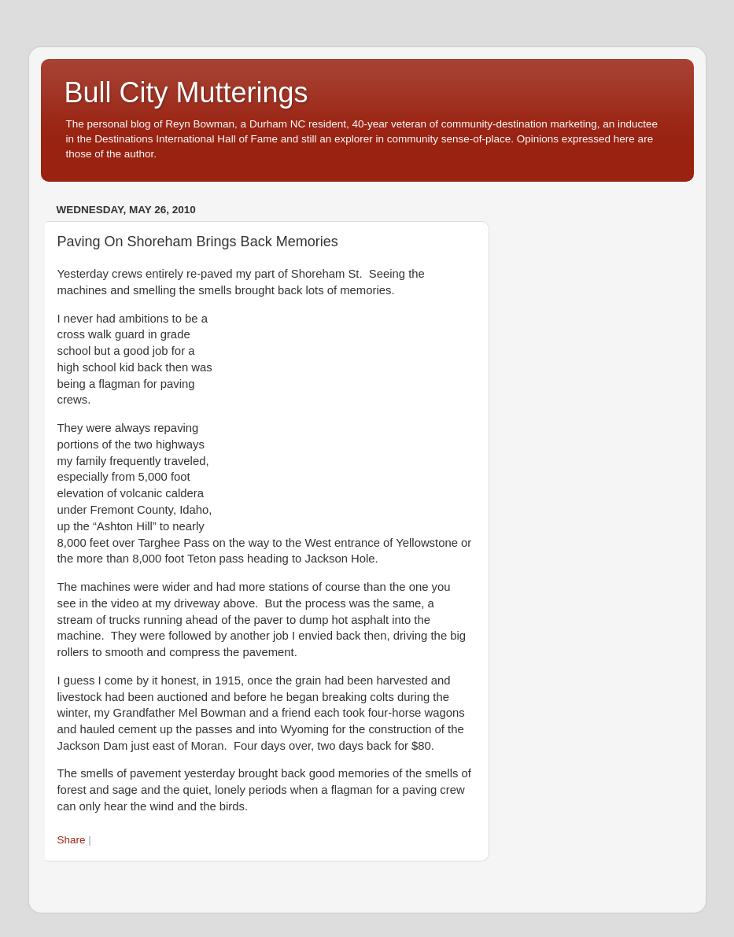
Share (71, 840)
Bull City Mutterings (186, 92)
